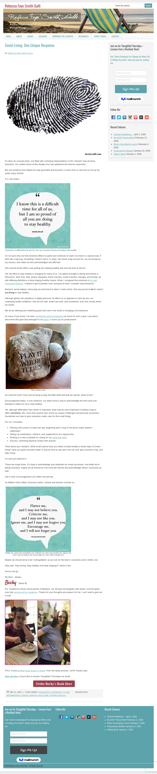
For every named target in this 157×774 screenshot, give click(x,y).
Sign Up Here (11, 676)
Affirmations (13, 695)
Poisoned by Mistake (123, 151)
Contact (114, 36)
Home (8, 36)
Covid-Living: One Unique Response (29, 45)
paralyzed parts (59, 437)
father (46, 319)
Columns (41, 36)
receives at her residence (25, 592)
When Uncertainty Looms (126, 144)
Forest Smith (100, 36)
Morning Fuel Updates (61, 36)
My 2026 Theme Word (124, 137)
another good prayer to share (31, 670)
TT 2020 (66, 692)
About (19, 36)
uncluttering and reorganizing (49, 316)
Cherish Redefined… (123, 134)
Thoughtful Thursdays (50, 692)
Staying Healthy (58, 695)
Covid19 (24, 695)
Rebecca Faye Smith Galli (23, 6)
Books (29, 36)
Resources (83, 36)
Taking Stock (120, 154)
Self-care (43, 695)
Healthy (33, 695)
